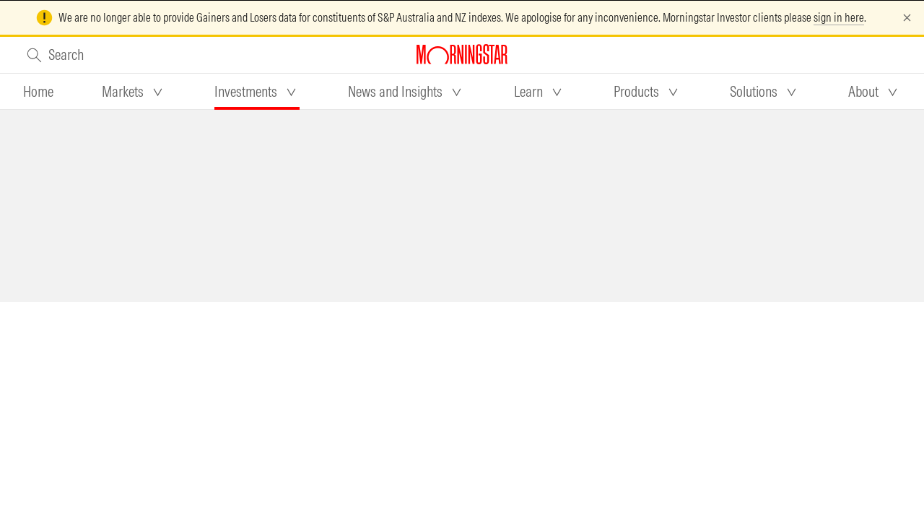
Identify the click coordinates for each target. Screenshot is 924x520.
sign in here (839, 17)
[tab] (38, 92)
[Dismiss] (907, 17)
